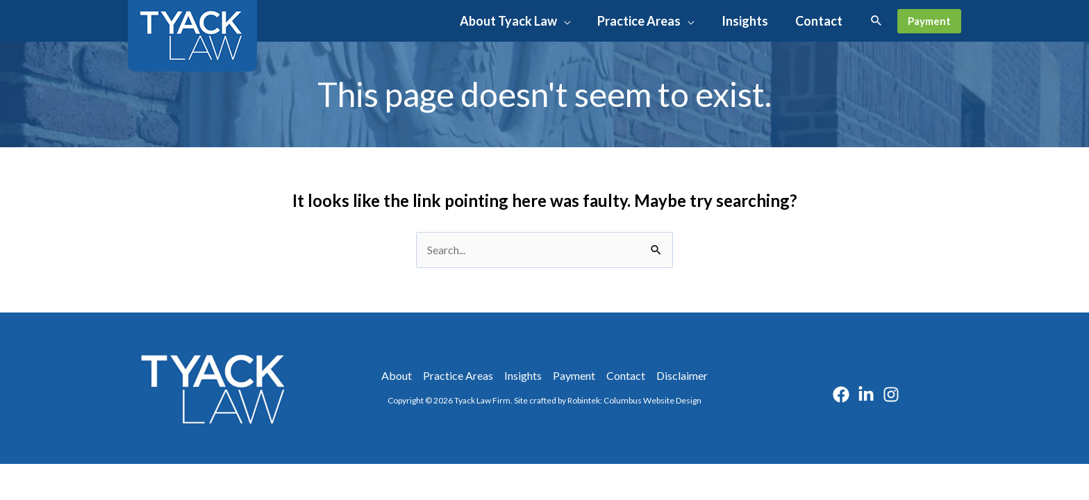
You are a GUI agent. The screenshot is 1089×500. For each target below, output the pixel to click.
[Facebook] (841, 394)
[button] (570, 21)
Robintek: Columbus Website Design (634, 400)
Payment (574, 375)
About (396, 375)
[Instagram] (891, 394)
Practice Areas (458, 375)
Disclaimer (682, 375)
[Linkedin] (866, 394)
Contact (625, 375)
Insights (523, 375)
